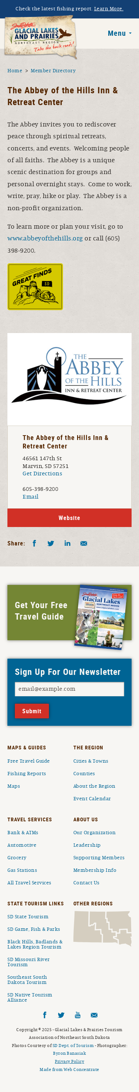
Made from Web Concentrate (69, 1069)
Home (14, 70)
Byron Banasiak (69, 1053)
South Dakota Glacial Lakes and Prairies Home (41, 37)
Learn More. (109, 8)
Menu (117, 33)
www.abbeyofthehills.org (45, 238)
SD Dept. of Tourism (73, 1045)
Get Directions (42, 473)
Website (69, 518)
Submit (32, 711)
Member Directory (53, 70)
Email (31, 497)
